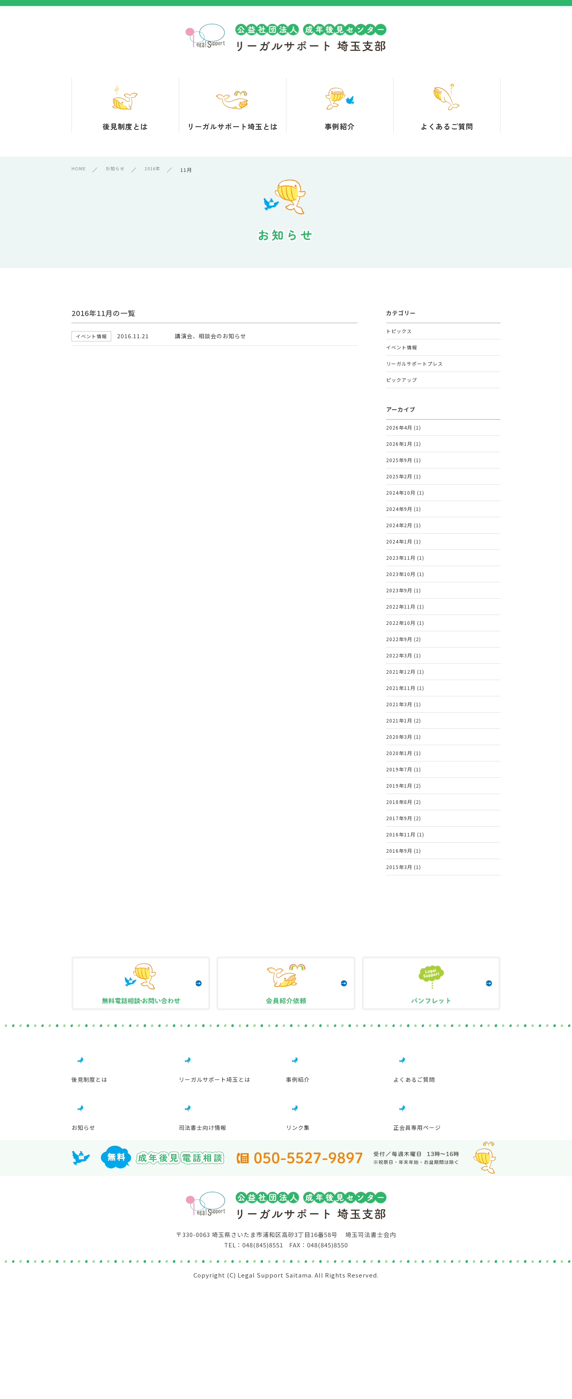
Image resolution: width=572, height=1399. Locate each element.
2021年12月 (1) (405, 764)
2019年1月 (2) (404, 911)
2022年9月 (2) (404, 722)
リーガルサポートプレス (416, 375)
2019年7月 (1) (404, 890)
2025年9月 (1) (404, 491)
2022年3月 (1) (404, 743)
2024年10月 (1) (405, 533)
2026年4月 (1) (404, 449)
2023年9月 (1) (404, 659)
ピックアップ (402, 396)
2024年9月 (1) (404, 554)
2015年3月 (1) (404, 1017)
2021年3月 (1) (404, 806)
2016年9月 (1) (404, 996)
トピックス (400, 333)
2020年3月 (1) (404, 848)
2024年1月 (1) (404, 596)
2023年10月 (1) (405, 638)
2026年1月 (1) (404, 470)
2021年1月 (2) (404, 827)
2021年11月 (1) (405, 785)
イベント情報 (402, 354)
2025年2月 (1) (404, 512)
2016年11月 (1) (405, 975)
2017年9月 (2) (404, 954)
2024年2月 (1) (404, 575)
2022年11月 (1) (405, 680)
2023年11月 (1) (405, 617)
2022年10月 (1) (405, 701)
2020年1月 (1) (404, 869)
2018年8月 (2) (404, 933)
